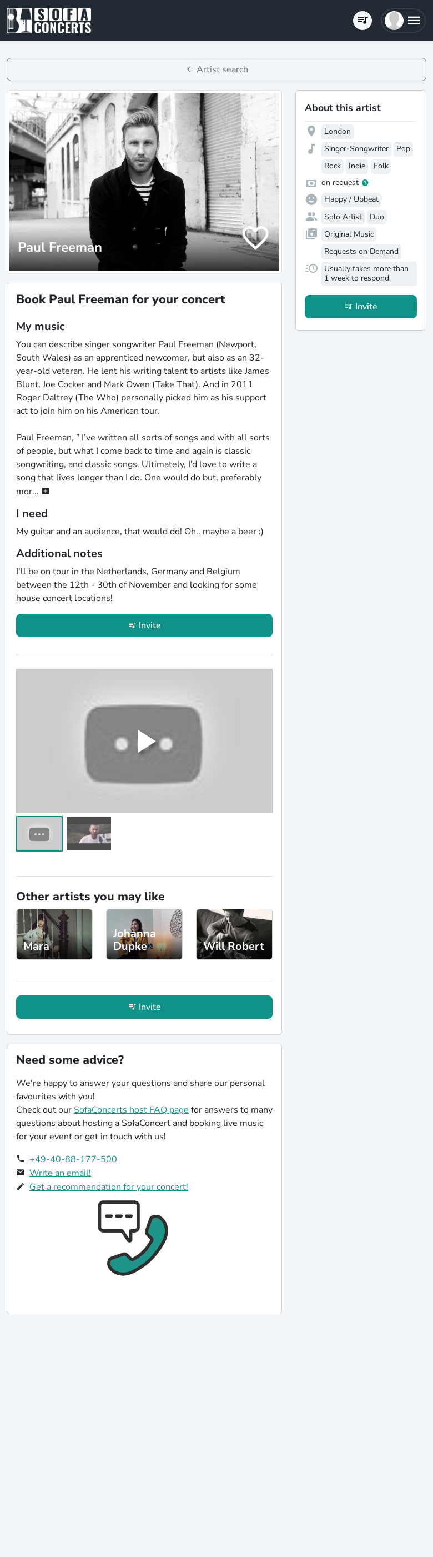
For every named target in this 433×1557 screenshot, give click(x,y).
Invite (150, 625)
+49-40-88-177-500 (73, 1159)
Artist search (222, 69)
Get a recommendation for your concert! (108, 1187)
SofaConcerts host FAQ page (131, 1110)
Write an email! (60, 1173)
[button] (403, 20)
